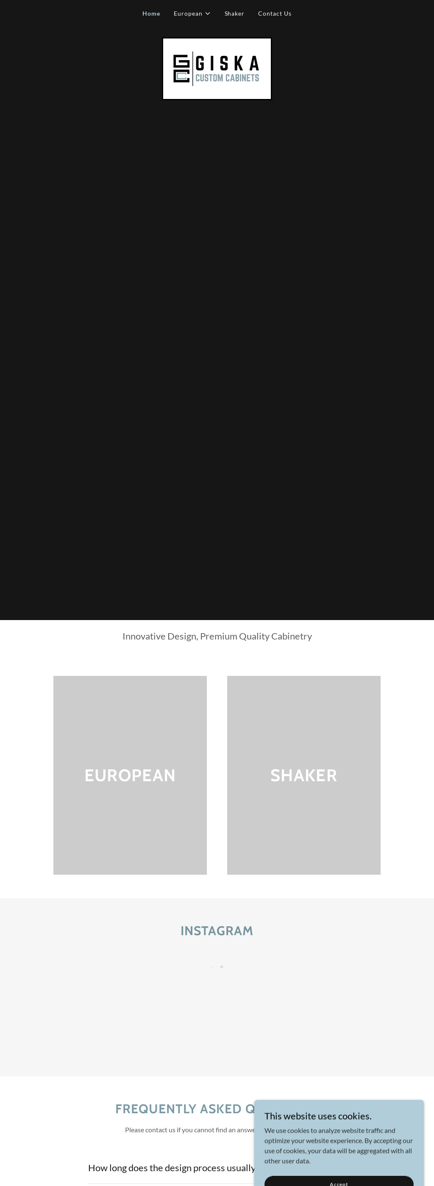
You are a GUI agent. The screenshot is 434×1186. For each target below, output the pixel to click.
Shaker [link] (235, 13)
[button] (192, 13)
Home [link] (151, 13)
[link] (217, 68)
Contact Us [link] (275, 13)
